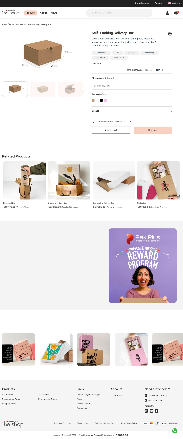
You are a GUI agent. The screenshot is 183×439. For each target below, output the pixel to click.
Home (4, 25)
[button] (176, 12)
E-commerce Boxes (17, 25)
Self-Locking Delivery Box (39, 25)
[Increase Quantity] (111, 70)
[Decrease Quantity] (95, 70)
